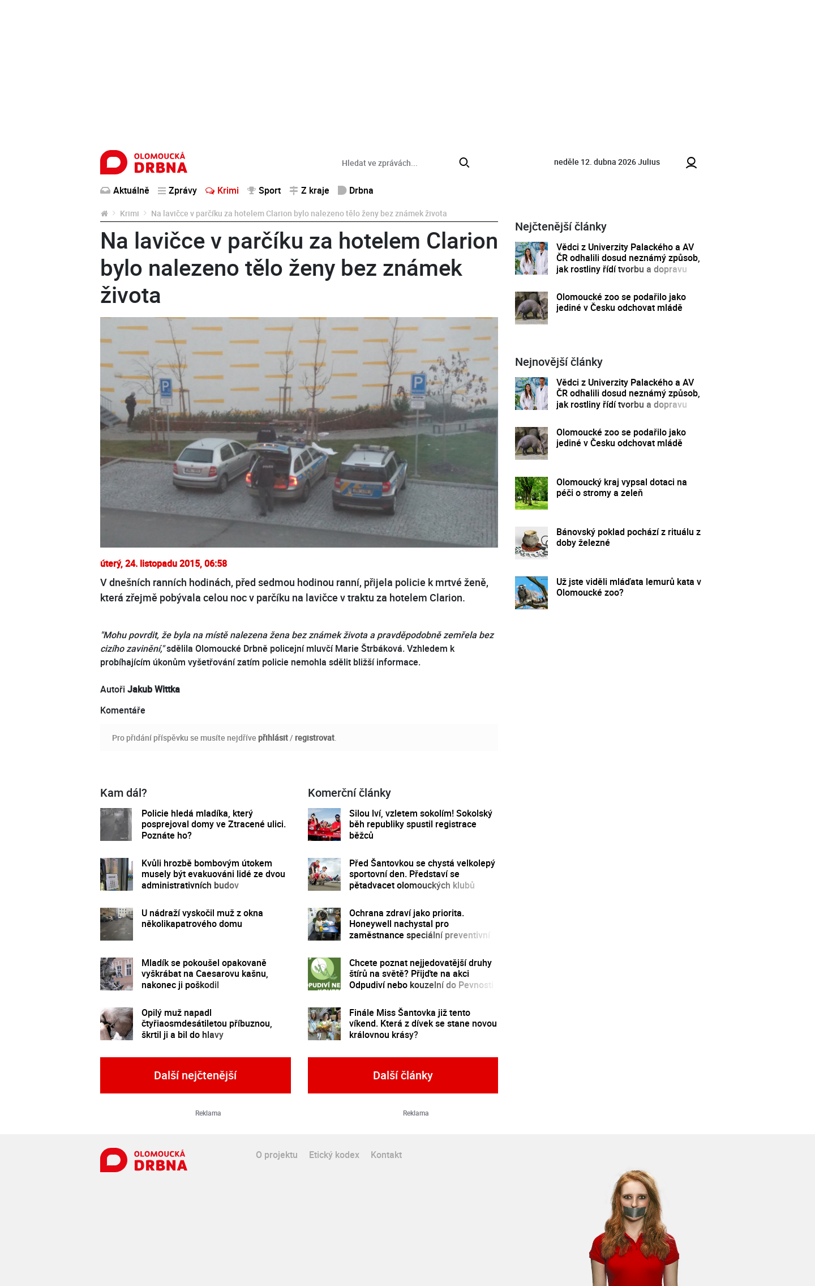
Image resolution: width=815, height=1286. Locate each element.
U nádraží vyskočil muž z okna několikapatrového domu (202, 919)
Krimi (222, 190)
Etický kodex (334, 1154)
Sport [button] (264, 190)
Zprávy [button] (177, 190)
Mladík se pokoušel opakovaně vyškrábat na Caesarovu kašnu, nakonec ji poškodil (204, 974)
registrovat (314, 737)
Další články (403, 1075)
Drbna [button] (356, 190)
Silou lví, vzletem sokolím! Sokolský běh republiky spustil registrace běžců (420, 824)
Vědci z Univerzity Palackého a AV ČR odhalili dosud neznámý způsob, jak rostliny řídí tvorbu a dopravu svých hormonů (628, 263)
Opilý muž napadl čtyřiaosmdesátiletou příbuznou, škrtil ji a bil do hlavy (206, 1023)
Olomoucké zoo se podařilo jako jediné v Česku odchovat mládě (621, 303)
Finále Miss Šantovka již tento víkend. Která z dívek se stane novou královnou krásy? (423, 1023)
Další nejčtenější (195, 1075)
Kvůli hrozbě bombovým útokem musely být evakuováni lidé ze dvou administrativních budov (213, 874)
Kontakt (386, 1154)
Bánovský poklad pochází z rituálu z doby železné (628, 538)
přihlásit (273, 737)
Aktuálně (124, 190)
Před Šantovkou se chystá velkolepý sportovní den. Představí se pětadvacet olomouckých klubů (422, 874)
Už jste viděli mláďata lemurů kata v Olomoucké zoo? (628, 587)
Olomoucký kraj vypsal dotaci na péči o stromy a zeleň (621, 488)
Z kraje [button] (309, 190)
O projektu (277, 1154)
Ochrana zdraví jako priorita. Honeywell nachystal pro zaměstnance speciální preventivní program (419, 929)
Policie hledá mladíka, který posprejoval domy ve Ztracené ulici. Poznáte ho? (213, 824)
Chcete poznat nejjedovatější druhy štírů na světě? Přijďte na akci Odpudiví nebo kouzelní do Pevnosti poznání (421, 979)
